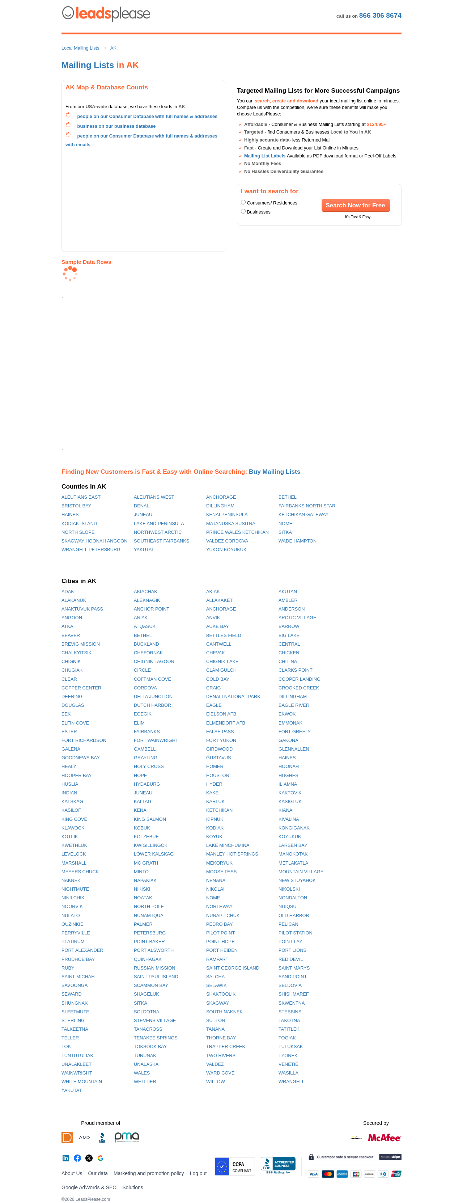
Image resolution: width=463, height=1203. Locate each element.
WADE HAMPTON (298, 541)
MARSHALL (73, 863)
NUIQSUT (289, 906)
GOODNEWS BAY (80, 757)
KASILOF (71, 810)
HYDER (214, 784)
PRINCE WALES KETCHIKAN (237, 532)
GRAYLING (145, 757)
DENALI (142, 505)
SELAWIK (216, 985)
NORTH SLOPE (78, 532)
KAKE (212, 792)
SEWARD (71, 994)
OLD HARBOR (294, 915)
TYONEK (288, 1055)
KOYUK (214, 836)
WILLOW (215, 1081)
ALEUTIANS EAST (81, 497)
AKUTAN (288, 591)
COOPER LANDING (299, 679)
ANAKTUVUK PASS (82, 609)
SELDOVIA (290, 985)
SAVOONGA (74, 985)
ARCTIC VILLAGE (298, 617)
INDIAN (69, 792)
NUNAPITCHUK (222, 915)
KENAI (141, 810)
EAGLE (214, 705)
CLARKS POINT (296, 670)
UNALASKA (146, 1064)
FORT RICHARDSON (83, 740)
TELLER (70, 1038)
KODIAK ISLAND (79, 523)
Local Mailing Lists (80, 48)
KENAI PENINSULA (227, 514)
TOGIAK (287, 1038)
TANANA (215, 1029)
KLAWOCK (73, 828)
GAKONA (288, 740)
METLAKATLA (293, 863)
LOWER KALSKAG (154, 854)
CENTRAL (289, 644)
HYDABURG (147, 784)
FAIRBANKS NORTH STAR (307, 505)
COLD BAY (217, 679)
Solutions (132, 1187)
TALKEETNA (74, 1029)
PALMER (143, 924)
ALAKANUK (73, 600)
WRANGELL (292, 1081)
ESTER (69, 731)
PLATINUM (73, 941)
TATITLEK (289, 1029)
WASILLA (288, 1073)
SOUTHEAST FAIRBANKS (161, 541)
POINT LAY (290, 941)
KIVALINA (289, 819)
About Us (71, 1173)
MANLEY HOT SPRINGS (232, 854)
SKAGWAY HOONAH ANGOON (94, 541)
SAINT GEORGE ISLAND (232, 968)
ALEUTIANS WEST (154, 497)
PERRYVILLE (75, 933)
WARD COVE (220, 1073)
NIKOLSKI (289, 889)
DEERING (71, 696)
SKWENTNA (292, 1003)
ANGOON (71, 617)
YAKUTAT (144, 549)
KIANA (285, 810)
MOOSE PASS (221, 871)
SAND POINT (293, 976)
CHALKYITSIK (76, 652)
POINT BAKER (149, 941)
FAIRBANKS (147, 731)
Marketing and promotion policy (149, 1173)
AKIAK (213, 591)
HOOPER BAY (76, 775)
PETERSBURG (150, 933)
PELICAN (288, 924)
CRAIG (213, 688)
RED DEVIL (291, 959)
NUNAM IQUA (148, 915)
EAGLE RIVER (294, 705)
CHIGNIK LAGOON (154, 661)
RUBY (68, 968)
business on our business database (116, 126)
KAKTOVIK (290, 792)
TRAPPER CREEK (225, 1046)
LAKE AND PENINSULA (159, 523)
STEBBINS (290, 1011)
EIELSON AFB (221, 714)
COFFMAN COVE (152, 679)
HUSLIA (69, 784)
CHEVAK (215, 652)
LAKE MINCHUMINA (227, 845)
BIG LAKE (289, 635)
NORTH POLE (149, 906)
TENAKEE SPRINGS (156, 1038)
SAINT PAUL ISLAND (156, 976)
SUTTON (215, 1020)
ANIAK (141, 617)
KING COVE (74, 819)
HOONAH (289, 766)
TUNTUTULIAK (77, 1055)
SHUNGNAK (74, 1003)
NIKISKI (142, 889)
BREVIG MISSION (80, 644)
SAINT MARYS (294, 968)
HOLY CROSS (149, 766)
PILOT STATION (296, 933)
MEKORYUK (219, 863)
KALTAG (143, 801)
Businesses (259, 212)
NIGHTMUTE (75, 889)
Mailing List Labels (264, 156)
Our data (98, 1173)
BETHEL (288, 497)
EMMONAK (290, 723)
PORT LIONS (292, 950)
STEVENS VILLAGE (155, 1020)
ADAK (67, 591)
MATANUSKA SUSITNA (230, 523)
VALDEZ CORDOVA (227, 541)
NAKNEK (71, 880)
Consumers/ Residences (272, 203)
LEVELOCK (73, 854)
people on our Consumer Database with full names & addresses (147, 116)
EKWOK (287, 714)
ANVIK (213, 617)
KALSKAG (72, 801)
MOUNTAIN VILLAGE (301, 871)
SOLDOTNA (146, 1011)
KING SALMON (150, 819)
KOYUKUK (290, 836)
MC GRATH (146, 863)
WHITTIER (145, 1081)
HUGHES (288, 775)
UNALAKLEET (76, 1064)
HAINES (70, 514)
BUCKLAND (146, 644)
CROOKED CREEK (299, 688)
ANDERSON (292, 609)
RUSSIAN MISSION (154, 968)
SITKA (285, 532)
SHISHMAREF (294, 994)
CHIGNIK (71, 661)
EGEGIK (143, 714)
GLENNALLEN (294, 749)
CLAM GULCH (221, 670)
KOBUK (142, 828)
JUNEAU (143, 514)
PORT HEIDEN (222, 950)
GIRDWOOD (219, 749)
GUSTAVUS (218, 757)
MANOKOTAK (293, 854)
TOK (66, 1046)
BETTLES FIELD (223, 635)
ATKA (67, 626)
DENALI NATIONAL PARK (233, 696)
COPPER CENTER (81, 688)
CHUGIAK (71, 670)
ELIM (139, 723)
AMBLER (288, 600)
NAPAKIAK (145, 880)
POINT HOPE (220, 941)
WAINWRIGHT (76, 1073)
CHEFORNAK (148, 652)
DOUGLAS (72, 705)
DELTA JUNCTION (153, 696)
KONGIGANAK (294, 828)
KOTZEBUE (146, 836)
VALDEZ (215, 1064)
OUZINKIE (72, 924)
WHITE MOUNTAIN (81, 1081)
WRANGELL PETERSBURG (90, 549)
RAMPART (217, 959)
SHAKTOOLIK (221, 994)
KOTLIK (69, 836)
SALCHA (215, 976)
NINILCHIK (72, 897)
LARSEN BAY (293, 845)
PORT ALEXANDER (82, 950)
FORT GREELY (295, 731)
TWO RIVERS (220, 1055)
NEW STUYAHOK (297, 880)
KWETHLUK (74, 845)
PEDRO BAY (219, 924)
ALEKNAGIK (147, 600)
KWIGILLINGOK (150, 845)
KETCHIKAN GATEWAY (303, 514)
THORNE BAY (221, 1038)
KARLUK (215, 801)
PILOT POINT (220, 933)
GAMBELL (145, 749)
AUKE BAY (217, 626)
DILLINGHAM (220, 505)
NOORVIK (72, 906)
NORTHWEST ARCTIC (158, 532)
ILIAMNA (288, 784)
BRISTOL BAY (76, 505)
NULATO (70, 915)
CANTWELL (219, 644)
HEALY (68, 766)
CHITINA (288, 661)
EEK (66, 714)
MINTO (141, 871)
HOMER (215, 766)
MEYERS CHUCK (80, 871)
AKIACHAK (145, 591)
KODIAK (215, 828)
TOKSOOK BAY (150, 1046)
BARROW (289, 626)
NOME (285, 523)
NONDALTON (293, 897)
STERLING (73, 1020)
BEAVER (70, 635)
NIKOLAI (215, 889)
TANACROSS (148, 1029)
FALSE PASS (220, 731)
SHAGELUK (146, 994)
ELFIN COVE (75, 723)
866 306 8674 (380, 15)
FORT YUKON (221, 740)
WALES (142, 1073)
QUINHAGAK (148, 959)
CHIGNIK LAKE (222, 661)
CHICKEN (289, 652)
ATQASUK (145, 626)
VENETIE (288, 1064)
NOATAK (143, 897)
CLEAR (69, 679)
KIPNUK (215, 819)
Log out (198, 1173)
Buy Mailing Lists (275, 471)
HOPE (140, 775)
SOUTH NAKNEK (224, 1011)
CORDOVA (145, 688)
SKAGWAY (217, 1003)
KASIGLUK (290, 801)
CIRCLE (142, 670)
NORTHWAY (219, 906)
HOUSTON (217, 775)
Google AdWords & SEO (88, 1187)
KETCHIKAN (219, 810)
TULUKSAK (291, 1046)
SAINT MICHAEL (79, 976)
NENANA (215, 880)
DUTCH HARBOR (152, 705)
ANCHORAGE (221, 497)
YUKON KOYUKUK (226, 549)
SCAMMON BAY (151, 985)
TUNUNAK (145, 1055)
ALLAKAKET (219, 600)
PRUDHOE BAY (78, 959)
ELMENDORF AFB (225, 723)
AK (113, 48)
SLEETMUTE (75, 1011)
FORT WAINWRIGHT (156, 740)
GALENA (70, 749)
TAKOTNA (289, 1020)
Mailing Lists (87, 65)
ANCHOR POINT (151, 609)
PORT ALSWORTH (154, 950)
